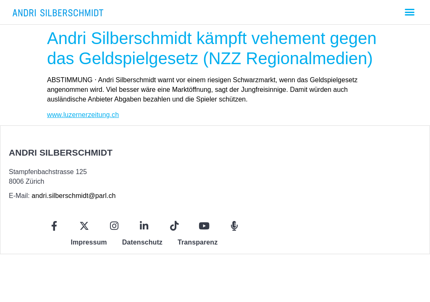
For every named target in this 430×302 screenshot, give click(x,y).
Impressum (89, 242)
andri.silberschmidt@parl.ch (73, 195)
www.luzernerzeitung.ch (83, 114)
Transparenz (198, 242)
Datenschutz (142, 242)
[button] (409, 12)
